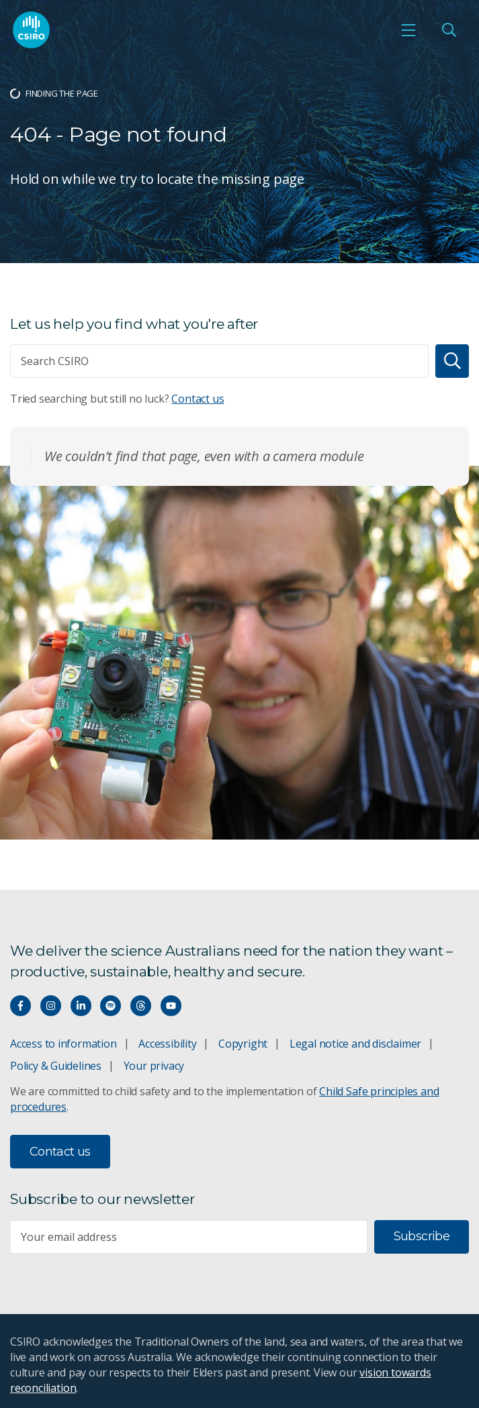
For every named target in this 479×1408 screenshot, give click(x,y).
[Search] (452, 361)
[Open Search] (449, 29)
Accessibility (167, 1043)
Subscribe (421, 1236)
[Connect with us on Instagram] (50, 1005)
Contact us (197, 398)
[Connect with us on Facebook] (20, 1005)
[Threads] (140, 1005)
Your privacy (154, 1065)
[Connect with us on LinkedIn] (81, 1005)
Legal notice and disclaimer (355, 1043)
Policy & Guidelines (55, 1065)
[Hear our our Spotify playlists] (110, 1005)
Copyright (242, 1043)
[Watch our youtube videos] (171, 1005)
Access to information (63, 1043)
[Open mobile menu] (408, 29)
